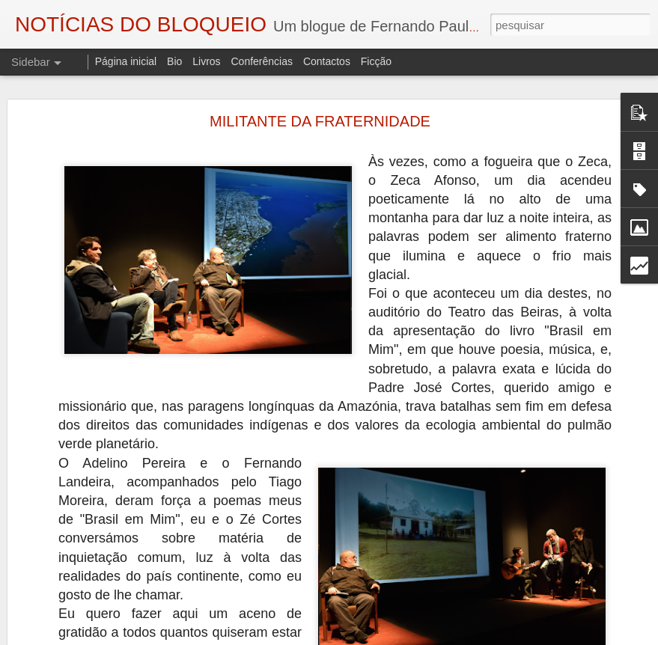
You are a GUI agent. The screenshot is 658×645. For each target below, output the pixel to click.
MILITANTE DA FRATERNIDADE (320, 121)
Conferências (262, 61)
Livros (206, 61)
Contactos (326, 61)
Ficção (376, 61)
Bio (174, 61)
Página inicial (126, 61)
